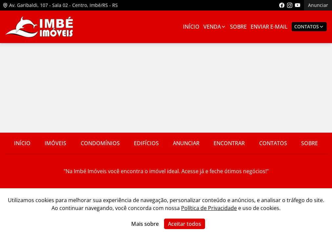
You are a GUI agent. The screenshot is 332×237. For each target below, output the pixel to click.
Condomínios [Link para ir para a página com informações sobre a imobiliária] (100, 143)
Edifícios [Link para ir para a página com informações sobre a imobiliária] (146, 143)
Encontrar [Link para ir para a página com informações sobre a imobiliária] (229, 143)
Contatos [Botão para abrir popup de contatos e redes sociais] (309, 26)
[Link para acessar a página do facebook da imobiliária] (281, 5)
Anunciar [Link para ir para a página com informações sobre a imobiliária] (186, 143)
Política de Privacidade (209, 208)
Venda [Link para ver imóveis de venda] (214, 26)
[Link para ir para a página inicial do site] (39, 27)
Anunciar (318, 5)
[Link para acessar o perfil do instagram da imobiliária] (289, 5)
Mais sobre (145, 223)
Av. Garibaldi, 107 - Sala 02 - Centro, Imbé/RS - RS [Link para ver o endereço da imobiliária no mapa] (60, 5)
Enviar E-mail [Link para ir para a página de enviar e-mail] (269, 26)
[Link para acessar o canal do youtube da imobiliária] (297, 5)
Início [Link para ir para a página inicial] (191, 26)
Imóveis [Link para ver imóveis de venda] (55, 143)
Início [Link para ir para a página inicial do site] (22, 143)
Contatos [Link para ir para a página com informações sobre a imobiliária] (273, 143)
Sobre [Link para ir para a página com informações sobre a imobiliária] (238, 26)
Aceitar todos (184, 223)
